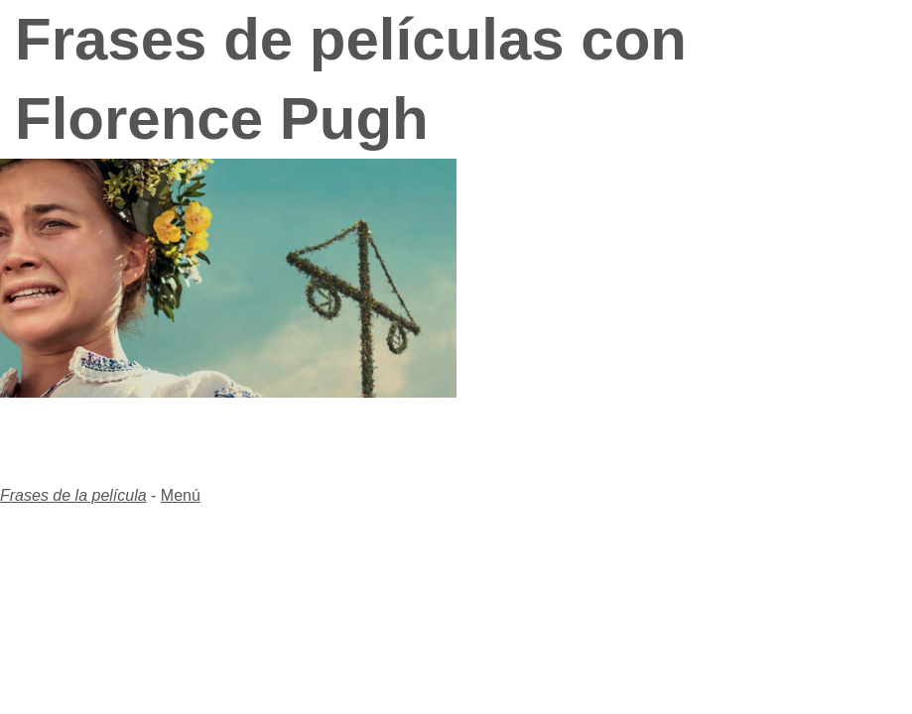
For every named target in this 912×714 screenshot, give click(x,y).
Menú (180, 495)
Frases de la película (73, 495)
